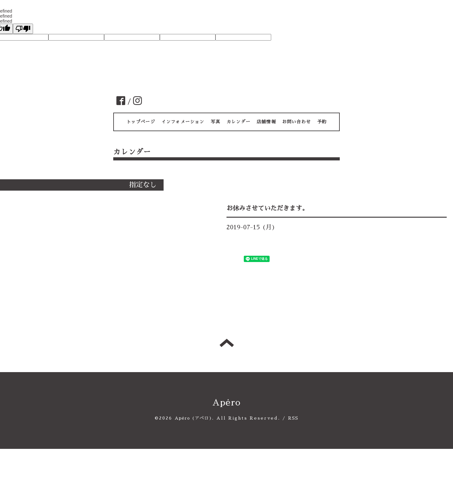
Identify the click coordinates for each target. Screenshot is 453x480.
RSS (293, 418)
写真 (215, 122)
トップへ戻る (227, 343)
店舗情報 (266, 122)
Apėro (226, 402)
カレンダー (238, 122)
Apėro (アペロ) (193, 418)
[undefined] (23, 29)
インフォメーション (182, 122)
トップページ (140, 122)
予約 (322, 122)
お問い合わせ (296, 122)
